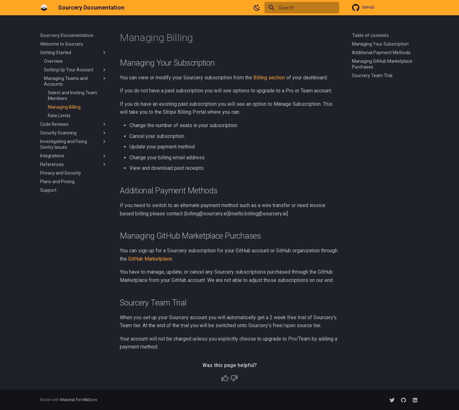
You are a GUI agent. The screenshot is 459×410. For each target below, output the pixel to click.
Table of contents (370, 35)
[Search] (302, 7)
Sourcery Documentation (66, 35)
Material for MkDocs (78, 399)
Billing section (269, 78)
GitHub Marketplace (150, 259)
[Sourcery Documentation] (44, 7)
